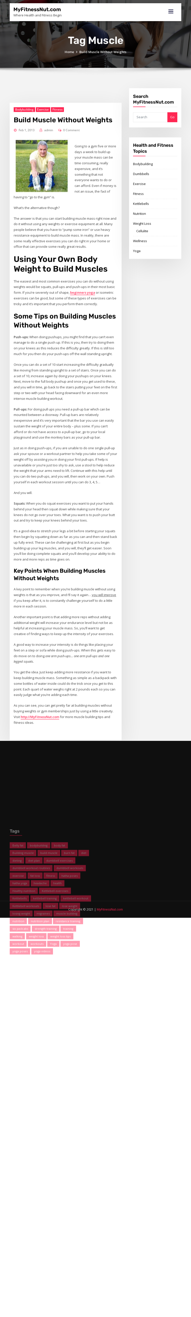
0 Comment (71, 288)
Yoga (137, 281)
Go (172, 126)
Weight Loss (142, 254)
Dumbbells (141, 204)
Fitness (57, 268)
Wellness (140, 271)
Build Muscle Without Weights (102, 57)
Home (69, 57)
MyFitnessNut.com (37, 9)
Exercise (43, 268)
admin (48, 288)
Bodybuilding (24, 268)
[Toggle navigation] (171, 11)
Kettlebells (141, 234)
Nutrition (139, 244)
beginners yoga (82, 451)
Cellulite (142, 261)
